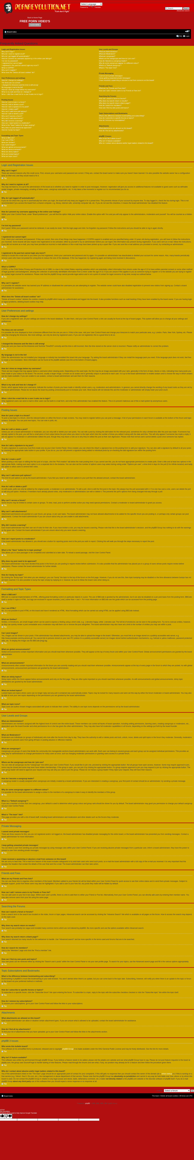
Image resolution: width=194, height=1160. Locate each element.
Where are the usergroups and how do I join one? (117, 58)
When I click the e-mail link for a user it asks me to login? (22, 94)
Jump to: (159, 1090)
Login (187, 36)
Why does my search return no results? (113, 101)
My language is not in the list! (12, 87)
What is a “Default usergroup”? (110, 65)
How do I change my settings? (13, 80)
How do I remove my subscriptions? (112, 120)
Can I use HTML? (8, 140)
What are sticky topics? (10, 152)
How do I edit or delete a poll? (12, 114)
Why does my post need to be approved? (17, 128)
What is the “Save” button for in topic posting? (18, 125)
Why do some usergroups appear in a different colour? (119, 63)
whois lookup (167, 1074)
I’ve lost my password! (10, 61)
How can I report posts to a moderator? (16, 123)
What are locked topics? (10, 154)
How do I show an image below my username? (19, 89)
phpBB (87, 1103)
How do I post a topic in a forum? (14, 102)
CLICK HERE (34, 25)
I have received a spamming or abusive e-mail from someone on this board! (126, 80)
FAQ (180, 36)
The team (155, 1096)
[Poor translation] (8, 1116)
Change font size (187, 31)
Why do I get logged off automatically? (15, 56)
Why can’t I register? (9, 70)
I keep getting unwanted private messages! (114, 78)
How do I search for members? (110, 105)
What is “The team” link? (108, 68)
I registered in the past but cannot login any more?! (20, 65)
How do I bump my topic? (11, 130)
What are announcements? (11, 149)
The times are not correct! (11, 83)
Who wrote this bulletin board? (110, 138)
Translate (95, 7)
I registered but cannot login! (12, 63)
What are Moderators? (107, 54)
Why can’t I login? (8, 51)
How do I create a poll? (10, 109)
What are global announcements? (14, 147)
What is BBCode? (8, 138)
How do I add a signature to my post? (15, 107)
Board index (12, 32)
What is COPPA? (8, 68)
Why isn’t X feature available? (110, 141)
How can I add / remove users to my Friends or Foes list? (120, 91)
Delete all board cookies (169, 1096)
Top (5, 178)
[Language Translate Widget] (91, 4)
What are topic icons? (9, 156)
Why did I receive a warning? (12, 121)
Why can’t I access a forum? (12, 116)
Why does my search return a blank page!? (114, 103)
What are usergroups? (107, 56)
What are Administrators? (108, 51)
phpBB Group (67, 1049)
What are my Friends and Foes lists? (112, 88)
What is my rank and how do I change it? (16, 92)
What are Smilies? (8, 142)
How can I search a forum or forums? (112, 98)
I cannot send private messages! (111, 76)
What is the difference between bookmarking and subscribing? (121, 116)
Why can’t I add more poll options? (14, 111)
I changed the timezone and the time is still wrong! (20, 85)
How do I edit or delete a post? (13, 104)
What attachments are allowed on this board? (115, 128)
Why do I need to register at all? (13, 54)
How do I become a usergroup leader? (113, 61)
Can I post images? (9, 145)
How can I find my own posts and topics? (114, 108)
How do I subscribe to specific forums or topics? (116, 118)
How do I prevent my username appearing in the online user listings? (27, 58)
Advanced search (183, 11)
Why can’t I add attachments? (12, 118)
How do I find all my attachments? (111, 131)
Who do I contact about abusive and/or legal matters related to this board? (126, 143)
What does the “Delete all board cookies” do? (18, 72)
